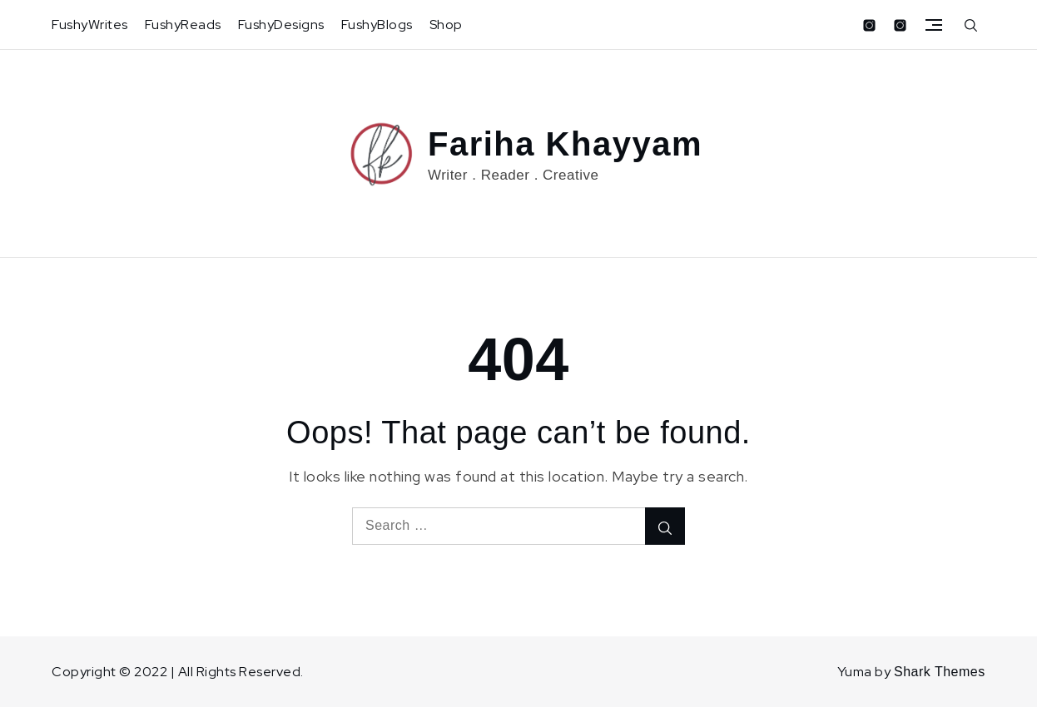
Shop (446, 24)
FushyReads (183, 24)
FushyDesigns (281, 24)
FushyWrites (90, 24)
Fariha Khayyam (565, 144)
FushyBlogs (377, 24)
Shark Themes (939, 672)
